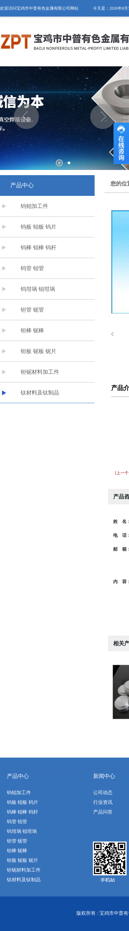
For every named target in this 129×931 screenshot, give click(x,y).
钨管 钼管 (32, 268)
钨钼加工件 (34, 206)
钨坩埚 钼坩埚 (38, 289)
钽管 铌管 (32, 310)
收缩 (121, 143)
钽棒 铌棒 (32, 330)
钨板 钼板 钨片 (38, 227)
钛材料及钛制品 (40, 393)
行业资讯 (102, 802)
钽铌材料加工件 (40, 372)
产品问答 (102, 812)
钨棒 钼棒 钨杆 (38, 247)
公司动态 (102, 792)
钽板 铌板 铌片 (38, 351)
